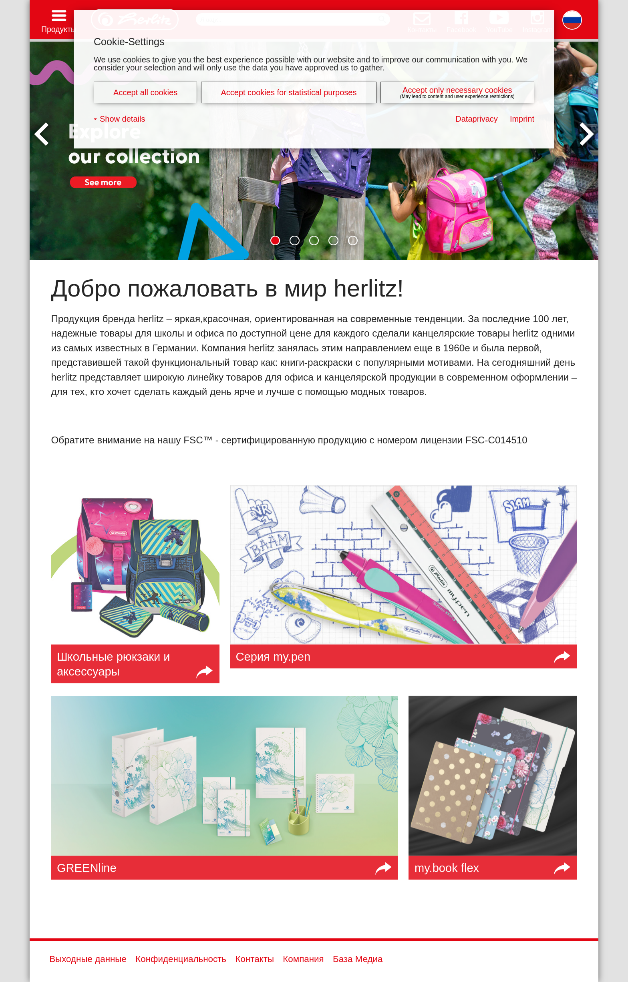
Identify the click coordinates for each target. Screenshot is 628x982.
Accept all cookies (145, 92)
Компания (303, 959)
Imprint (522, 118)
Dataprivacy (476, 118)
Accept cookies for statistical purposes (288, 92)
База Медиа (358, 959)
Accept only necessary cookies (457, 90)
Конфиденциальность (180, 959)
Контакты (254, 959)
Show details (122, 118)
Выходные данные (88, 959)
